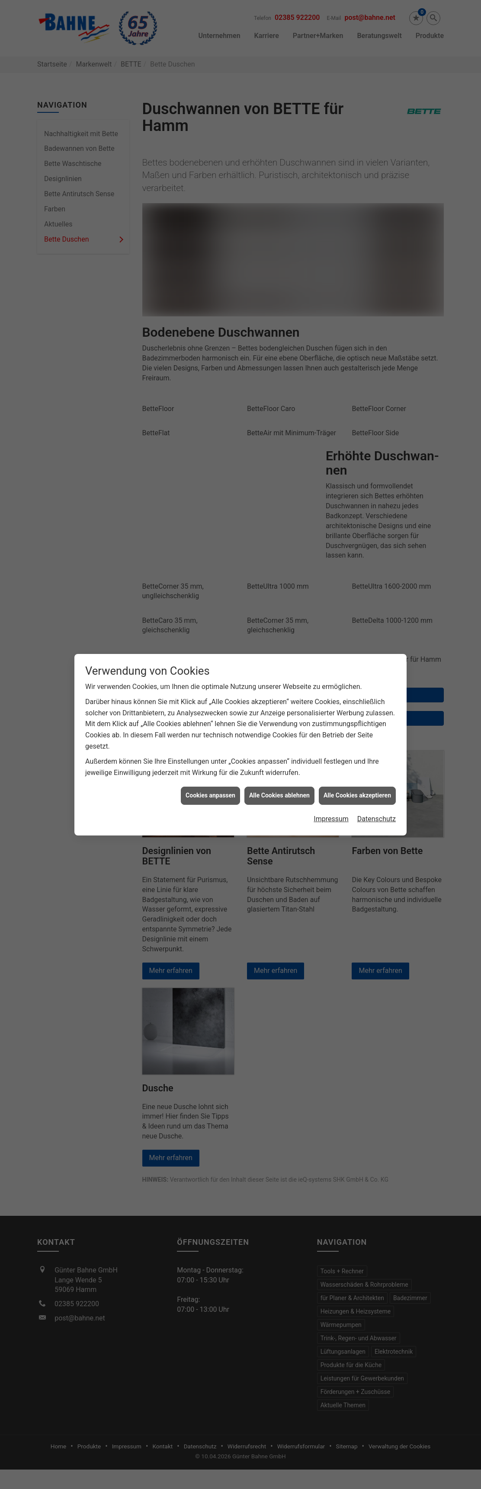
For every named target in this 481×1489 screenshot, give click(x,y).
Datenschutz (376, 795)
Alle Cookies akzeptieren (357, 771)
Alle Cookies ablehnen (279, 771)
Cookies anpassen (210, 771)
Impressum (331, 795)
